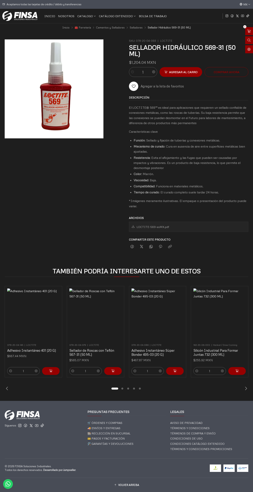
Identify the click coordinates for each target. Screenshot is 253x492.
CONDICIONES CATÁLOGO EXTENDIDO (197, 443)
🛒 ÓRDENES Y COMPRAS (104, 422)
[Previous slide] (8, 388)
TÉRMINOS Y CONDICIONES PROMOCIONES (201, 449)
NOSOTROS (66, 16)
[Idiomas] (245, 4)
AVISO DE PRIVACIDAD (186, 422)
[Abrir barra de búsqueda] (249, 40)
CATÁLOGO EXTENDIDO (117, 16)
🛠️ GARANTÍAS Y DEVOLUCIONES (110, 443)
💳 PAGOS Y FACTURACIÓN (106, 438)
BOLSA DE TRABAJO (153, 16)
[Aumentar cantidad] (153, 72)
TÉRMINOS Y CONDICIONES (190, 428)
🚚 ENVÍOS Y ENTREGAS (103, 428)
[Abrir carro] (249, 31)
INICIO (49, 16)
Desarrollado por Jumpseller (59, 470)
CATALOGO (86, 16)
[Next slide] (245, 388)
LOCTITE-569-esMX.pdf (150, 227)
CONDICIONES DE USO (186, 438)
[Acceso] (249, 49)
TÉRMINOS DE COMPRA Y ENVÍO (193, 433)
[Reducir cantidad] (132, 72)
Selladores (136, 27)
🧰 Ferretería (83, 27)
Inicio (66, 27)
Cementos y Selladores (110, 27)
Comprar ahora (226, 72)
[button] (115, 388)
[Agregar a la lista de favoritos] (156, 86)
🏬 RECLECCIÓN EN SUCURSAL (108, 433)
